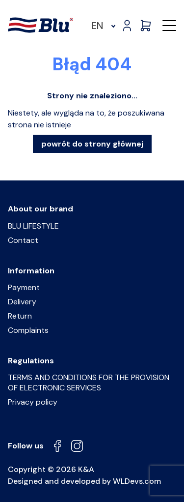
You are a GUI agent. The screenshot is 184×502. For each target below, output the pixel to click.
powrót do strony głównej (92, 144)
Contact (23, 240)
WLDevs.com (137, 481)
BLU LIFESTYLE (33, 226)
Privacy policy (32, 402)
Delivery (22, 301)
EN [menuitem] (97, 25)
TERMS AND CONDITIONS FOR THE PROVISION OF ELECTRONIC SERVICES (88, 382)
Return (20, 316)
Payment (24, 287)
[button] (169, 25)
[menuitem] (102, 25)
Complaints (28, 330)
